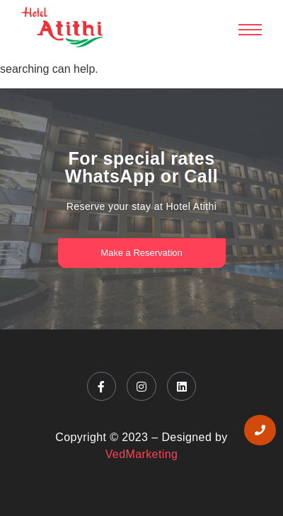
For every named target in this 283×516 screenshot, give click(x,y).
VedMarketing (141, 454)
